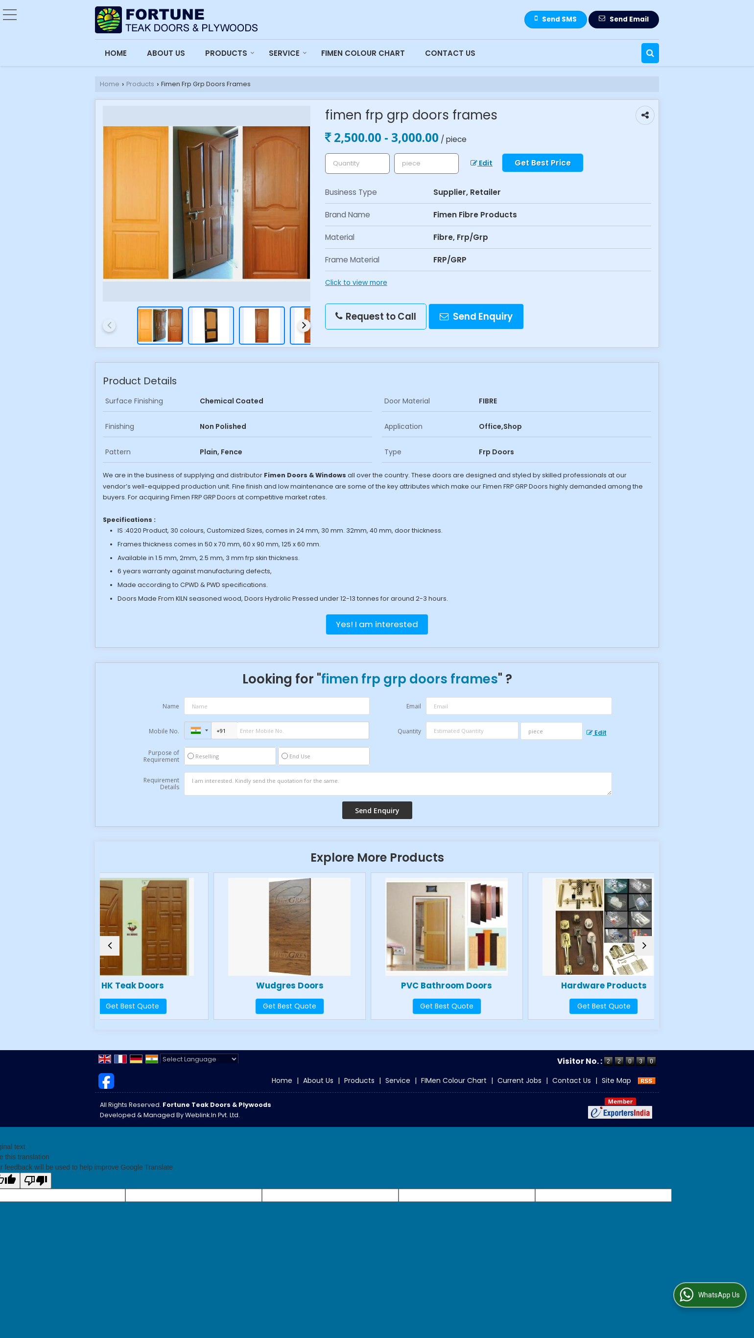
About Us (166, 53)
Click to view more (356, 282)
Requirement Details (161, 784)
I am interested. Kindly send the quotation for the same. (398, 784)
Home (116, 53)
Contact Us (450, 53)
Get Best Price (543, 163)
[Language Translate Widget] (199, 1069)
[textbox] (426, 163)
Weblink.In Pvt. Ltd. (212, 1125)
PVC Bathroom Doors (447, 985)
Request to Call (375, 316)
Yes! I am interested (377, 624)
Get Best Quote (167, 1006)
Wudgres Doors (307, 985)
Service (288, 53)
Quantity (409, 731)
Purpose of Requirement (161, 756)
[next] (304, 325)
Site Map (616, 1090)
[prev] (109, 325)
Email (413, 706)
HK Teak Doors (167, 985)
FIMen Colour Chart (363, 53)
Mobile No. (164, 731)
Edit (482, 163)
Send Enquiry (476, 316)
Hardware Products (587, 985)
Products (230, 53)
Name (171, 706)
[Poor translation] (35, 1190)
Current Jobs (519, 1090)
